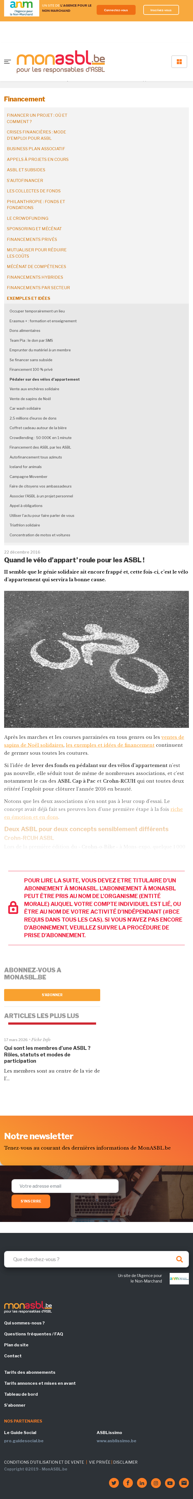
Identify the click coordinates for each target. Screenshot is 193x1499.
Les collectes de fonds (34, 191)
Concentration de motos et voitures (40, 535)
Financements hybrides (35, 277)
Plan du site (16, 1345)
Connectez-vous (116, 10)
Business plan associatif (36, 148)
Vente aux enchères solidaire (34, 389)
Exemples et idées (28, 298)
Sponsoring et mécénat (34, 228)
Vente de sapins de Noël (30, 399)
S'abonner (52, 995)
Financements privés (32, 239)
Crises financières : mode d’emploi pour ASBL (36, 135)
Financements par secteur (38, 287)
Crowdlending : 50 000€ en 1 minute (41, 437)
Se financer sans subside (31, 360)
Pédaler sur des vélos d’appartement (45, 379)
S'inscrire (31, 1201)
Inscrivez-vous (161, 10)
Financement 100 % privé (31, 369)
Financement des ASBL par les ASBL (40, 447)
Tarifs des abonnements (29, 1372)
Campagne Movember (28, 476)
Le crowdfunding (27, 218)
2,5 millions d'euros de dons (33, 418)
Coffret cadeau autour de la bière (38, 428)
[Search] (96, 1259)
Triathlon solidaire (25, 525)
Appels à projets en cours (38, 159)
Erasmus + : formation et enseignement (43, 321)
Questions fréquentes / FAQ (33, 1334)
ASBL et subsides (26, 169)
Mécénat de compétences (36, 266)
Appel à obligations (26, 505)
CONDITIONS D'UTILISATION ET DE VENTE (44, 1462)
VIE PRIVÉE (99, 1462)
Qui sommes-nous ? (24, 1323)
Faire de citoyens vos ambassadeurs (41, 486)
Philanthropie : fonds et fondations (36, 204)
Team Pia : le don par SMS (31, 340)
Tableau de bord (21, 1394)
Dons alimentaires (25, 330)
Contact (13, 1355)
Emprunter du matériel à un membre (40, 350)
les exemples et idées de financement (110, 745)
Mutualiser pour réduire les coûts (37, 253)
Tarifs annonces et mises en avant (40, 1383)
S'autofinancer (25, 180)
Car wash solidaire (25, 408)
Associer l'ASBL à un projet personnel (41, 496)
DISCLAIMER (125, 1462)
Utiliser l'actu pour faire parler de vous (42, 515)
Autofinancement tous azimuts (36, 457)
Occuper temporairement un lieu (37, 311)
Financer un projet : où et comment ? (37, 118)
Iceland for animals (26, 466)
